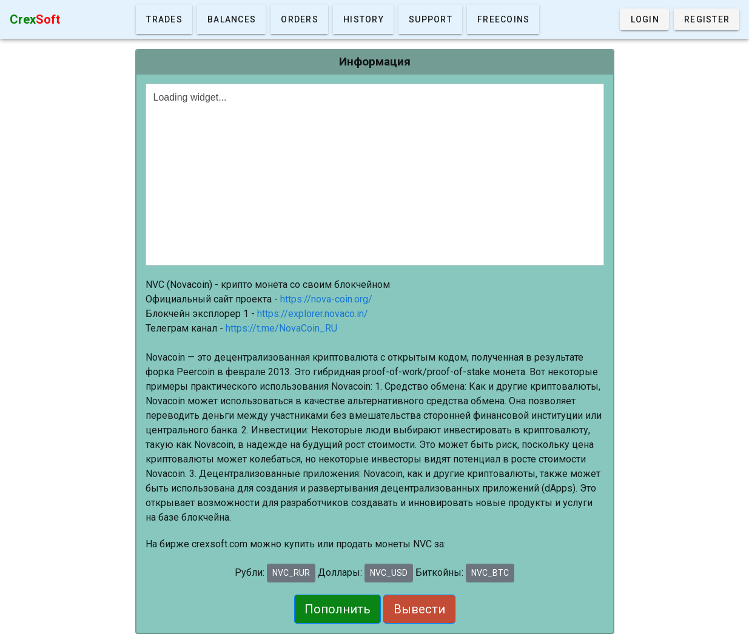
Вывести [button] (419, 609)
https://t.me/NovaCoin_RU (281, 328)
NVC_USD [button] (389, 573)
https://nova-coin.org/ (326, 299)
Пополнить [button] (337, 609)
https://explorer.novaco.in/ (312, 313)
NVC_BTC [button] (490, 573)
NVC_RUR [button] (291, 573)
